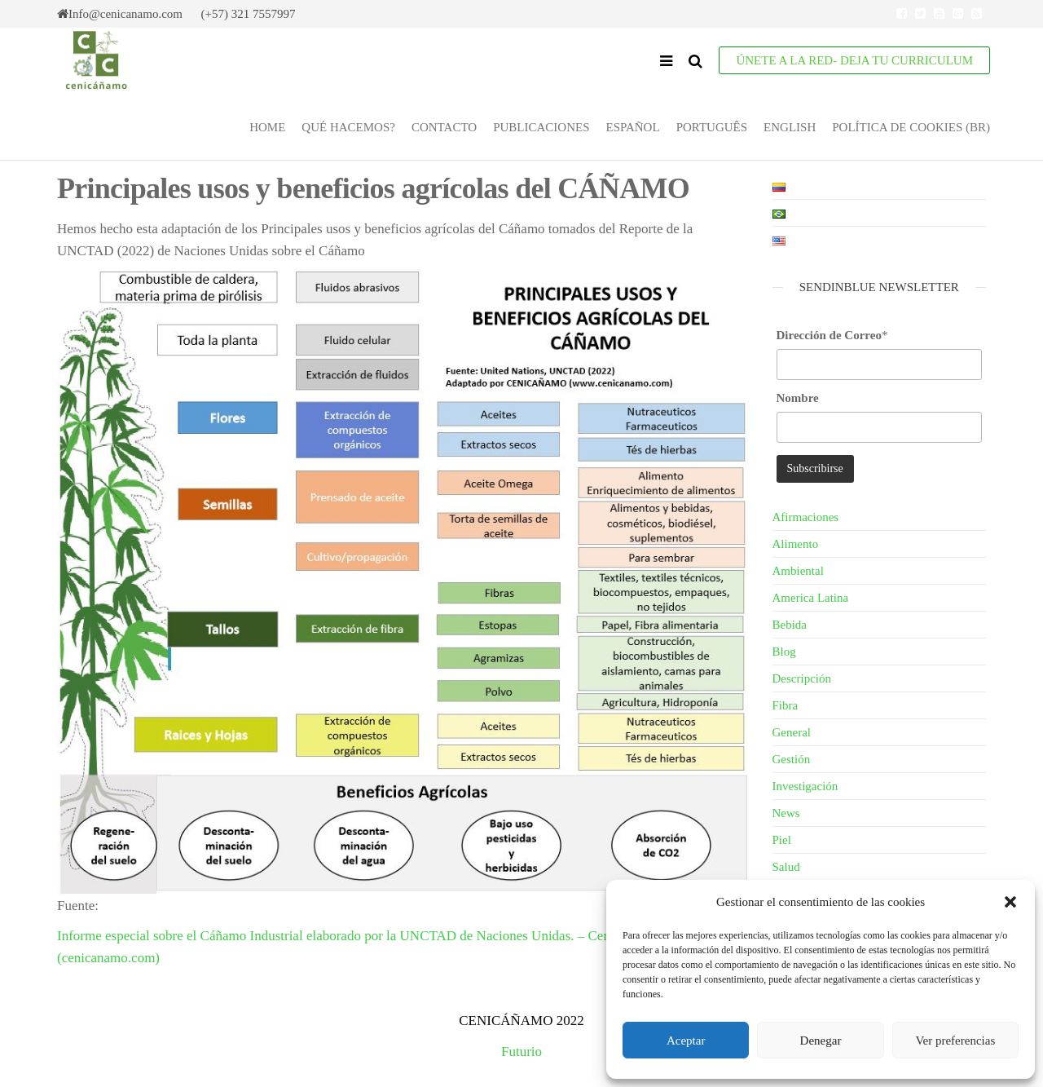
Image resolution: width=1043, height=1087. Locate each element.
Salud (786, 866)
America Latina (810, 597)
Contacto (444, 127)
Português (711, 127)
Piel (781, 839)
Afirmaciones (805, 517)
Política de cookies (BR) (911, 127)
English (790, 127)
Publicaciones (541, 127)
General (791, 732)
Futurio (521, 1051)
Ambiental (798, 570)
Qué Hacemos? (348, 127)
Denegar (821, 1040)
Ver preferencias (955, 1040)
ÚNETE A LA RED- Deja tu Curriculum (854, 60)
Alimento (795, 543)
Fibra (785, 705)
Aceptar (686, 1040)
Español (632, 127)
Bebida (790, 624)
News (786, 813)
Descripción (801, 678)
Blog (784, 651)
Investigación (805, 786)
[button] (1010, 902)
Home (267, 127)
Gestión (791, 759)
